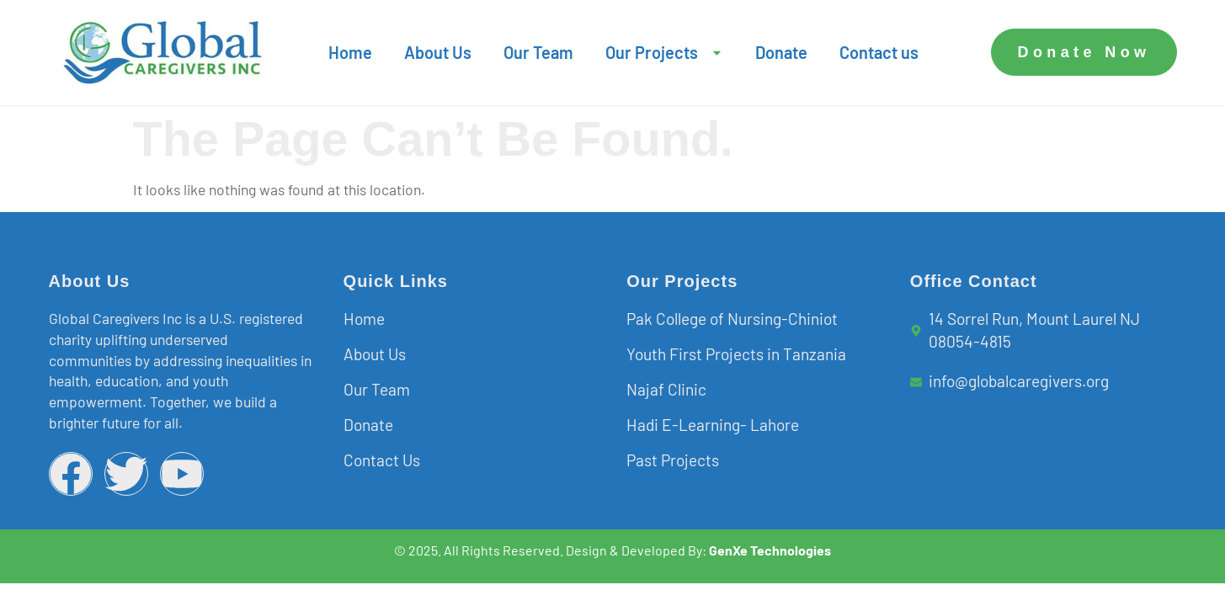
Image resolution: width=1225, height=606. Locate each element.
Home (350, 52)
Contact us (879, 52)
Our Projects (664, 52)
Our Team (538, 52)
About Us (437, 52)
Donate (781, 52)
